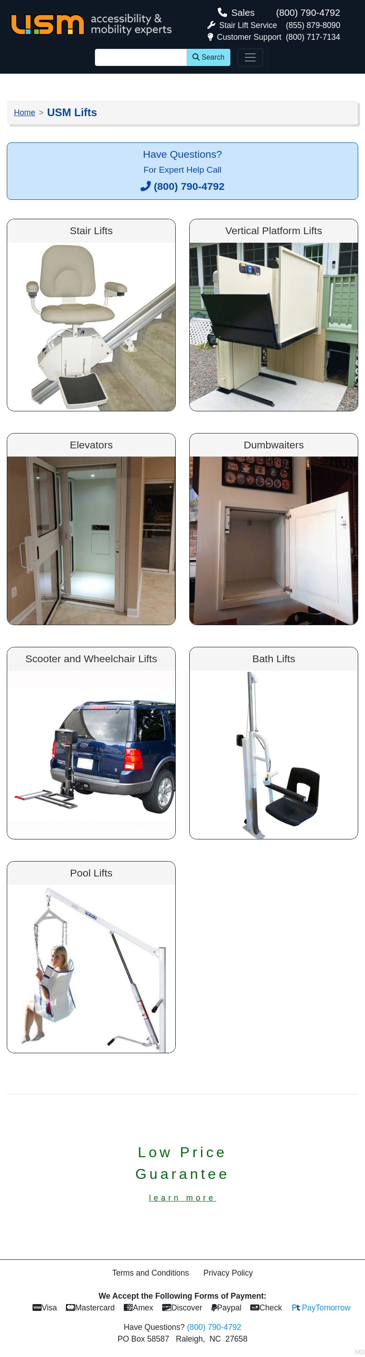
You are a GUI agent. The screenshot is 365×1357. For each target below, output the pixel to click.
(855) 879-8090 (313, 25)
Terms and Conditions (150, 1272)
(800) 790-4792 (308, 12)
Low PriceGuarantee (183, 1173)
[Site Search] (141, 57)
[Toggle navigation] (250, 57)
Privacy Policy (228, 1272)
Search (208, 57)
